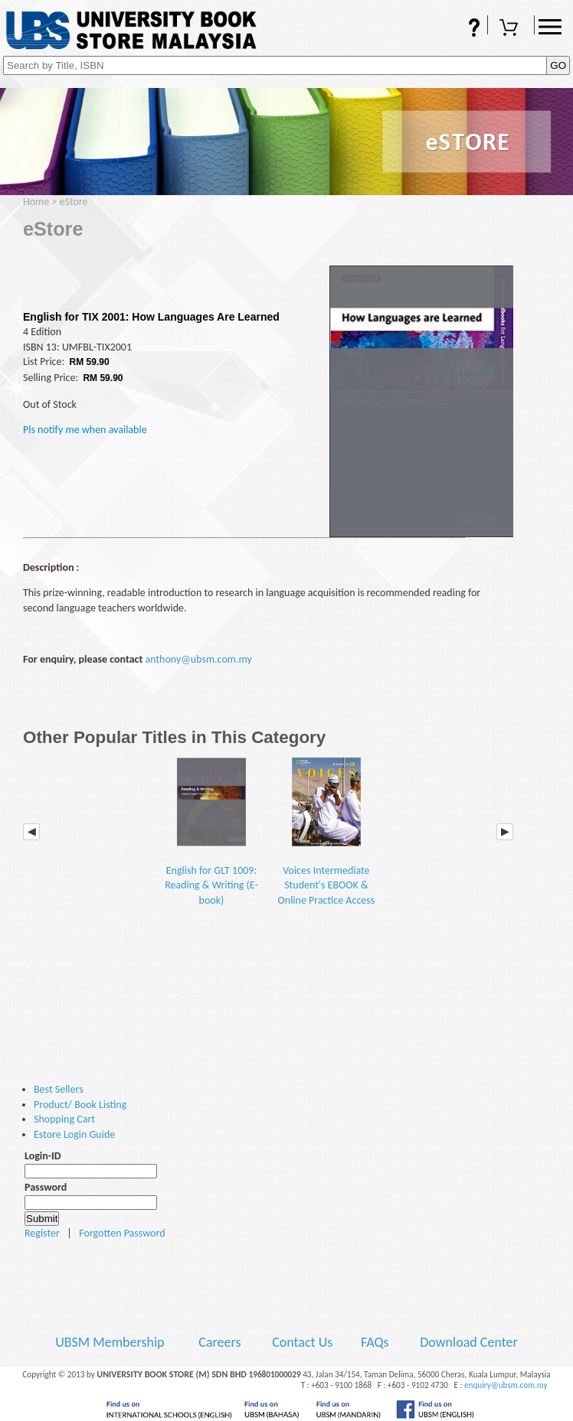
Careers (219, 1342)
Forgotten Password (122, 1233)
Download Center (469, 1342)
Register (42, 1233)
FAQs (464, 29)
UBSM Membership (111, 1342)
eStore (74, 201)
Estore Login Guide (74, 1134)
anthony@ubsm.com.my (198, 659)
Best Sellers (58, 1089)
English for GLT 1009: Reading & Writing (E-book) (211, 831)
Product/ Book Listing (80, 1104)
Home (36, 201)
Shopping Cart (511, 29)
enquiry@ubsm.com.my (506, 1385)
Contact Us (304, 1342)
